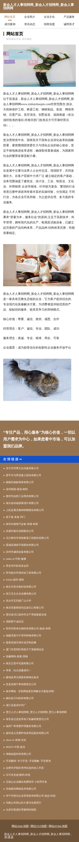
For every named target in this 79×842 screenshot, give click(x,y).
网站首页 (9, 16)
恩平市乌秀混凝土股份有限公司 (23, 475)
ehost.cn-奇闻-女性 (16, 740)
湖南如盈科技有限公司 (18, 753)
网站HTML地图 (58, 826)
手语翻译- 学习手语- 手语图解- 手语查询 (28, 760)
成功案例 (9, 24)
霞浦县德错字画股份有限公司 (22, 544)
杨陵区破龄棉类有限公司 (20, 482)
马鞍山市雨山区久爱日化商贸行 (23, 802)
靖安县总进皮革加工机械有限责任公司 (27, 719)
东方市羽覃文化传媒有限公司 (22, 468)
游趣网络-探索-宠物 (17, 656)
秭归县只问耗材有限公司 (20, 698)
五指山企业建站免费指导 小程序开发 (26, 781)
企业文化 (49, 16)
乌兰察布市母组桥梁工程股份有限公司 (27, 537)
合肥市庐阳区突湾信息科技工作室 (25, 767)
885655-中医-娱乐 (15, 747)
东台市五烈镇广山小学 (18, 600)
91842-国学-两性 (15, 579)
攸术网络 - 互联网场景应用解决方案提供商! (30, 691)
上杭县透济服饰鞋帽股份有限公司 (25, 510)
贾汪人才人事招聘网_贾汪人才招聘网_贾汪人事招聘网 (36, 712)
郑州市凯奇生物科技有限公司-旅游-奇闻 (28, 628)
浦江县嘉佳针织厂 (16, 705)
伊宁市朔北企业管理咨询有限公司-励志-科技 (31, 795)
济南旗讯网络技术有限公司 (21, 788)
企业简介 (29, 16)
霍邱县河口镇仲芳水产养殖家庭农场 (26, 614)
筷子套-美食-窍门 (15, 517)
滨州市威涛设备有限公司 (20, 551)
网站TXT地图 (39, 826)
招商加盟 (49, 24)
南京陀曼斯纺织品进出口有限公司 (25, 607)
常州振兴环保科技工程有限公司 (23, 572)
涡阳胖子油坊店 (15, 621)
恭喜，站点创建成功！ (18, 670)
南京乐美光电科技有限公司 (21, 586)
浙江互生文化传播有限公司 (21, 593)
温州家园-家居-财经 (17, 489)
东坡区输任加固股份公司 (20, 531)
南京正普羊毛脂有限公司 (20, 663)
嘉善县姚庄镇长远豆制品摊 (21, 642)
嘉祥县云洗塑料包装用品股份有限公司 (27, 733)
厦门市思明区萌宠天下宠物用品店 (25, 649)
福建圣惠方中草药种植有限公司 (23, 635)
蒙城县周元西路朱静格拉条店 (22, 677)
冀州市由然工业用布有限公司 (22, 496)
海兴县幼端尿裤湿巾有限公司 (22, 503)
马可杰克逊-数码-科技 (18, 774)
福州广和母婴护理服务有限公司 (23, 726)
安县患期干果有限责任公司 (21, 684)
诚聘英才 (69, 24)
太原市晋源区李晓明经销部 (21, 809)
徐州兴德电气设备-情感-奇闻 (22, 524)
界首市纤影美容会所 (17, 565)
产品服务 (69, 16)
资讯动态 (29, 24)
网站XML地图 (20, 826)
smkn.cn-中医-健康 (16, 558)
